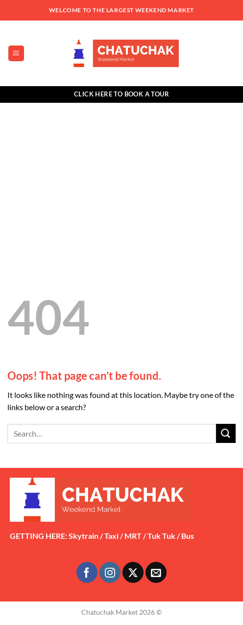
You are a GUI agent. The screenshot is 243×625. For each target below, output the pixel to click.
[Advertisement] (121, 176)
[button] (16, 54)
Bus (187, 535)
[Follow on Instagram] (110, 572)
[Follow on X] (133, 572)
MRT (133, 535)
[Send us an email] (156, 572)
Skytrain (83, 535)
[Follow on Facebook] (86, 572)
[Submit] (226, 433)
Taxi (111, 535)
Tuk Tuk (161, 535)
